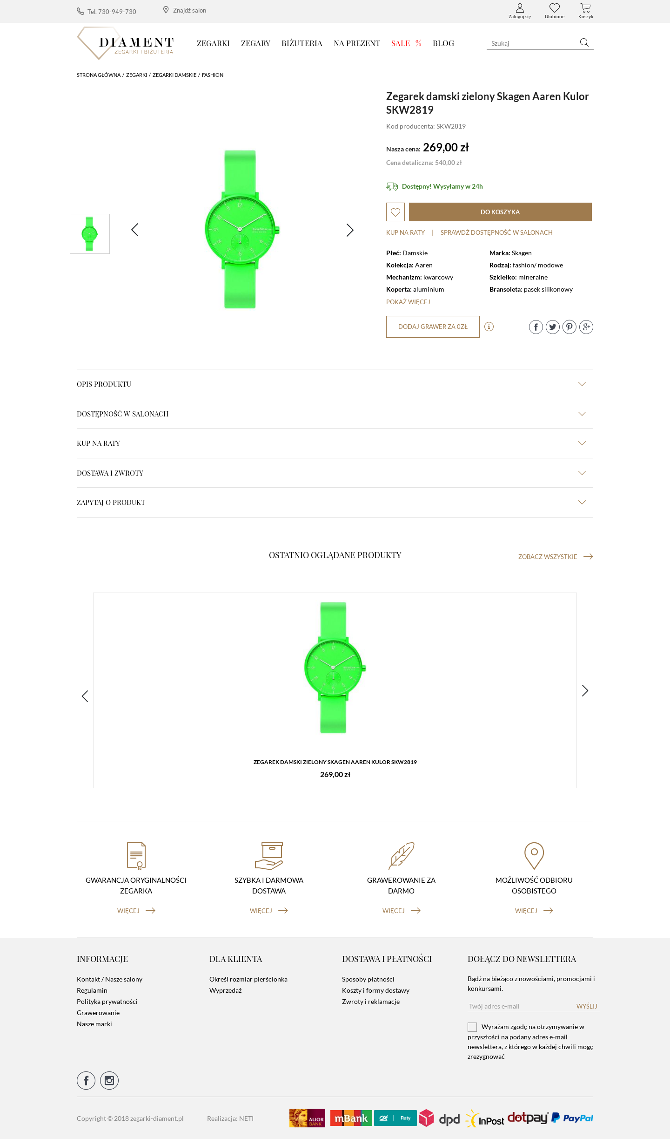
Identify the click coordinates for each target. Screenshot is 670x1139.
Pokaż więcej (408, 302)
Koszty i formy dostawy (375, 990)
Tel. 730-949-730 (106, 11)
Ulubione (554, 11)
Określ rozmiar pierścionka (248, 979)
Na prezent (357, 43)
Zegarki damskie (174, 75)
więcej (136, 910)
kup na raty (331, 443)
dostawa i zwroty (331, 472)
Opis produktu (331, 384)
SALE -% (406, 43)
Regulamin (92, 990)
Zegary (255, 43)
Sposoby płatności (368, 979)
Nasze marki (94, 1024)
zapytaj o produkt (331, 502)
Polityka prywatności (107, 1001)
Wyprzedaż (225, 990)
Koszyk (585, 11)
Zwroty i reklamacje (371, 1001)
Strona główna (99, 75)
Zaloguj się (520, 11)
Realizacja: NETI (230, 1118)
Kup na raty (405, 232)
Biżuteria (301, 43)
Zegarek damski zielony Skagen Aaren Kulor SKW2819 (335, 761)
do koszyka (500, 212)
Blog (443, 43)
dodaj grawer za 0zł (433, 326)
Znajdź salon (184, 10)
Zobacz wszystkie (555, 556)
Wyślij (586, 1006)
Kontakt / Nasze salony (109, 979)
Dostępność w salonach (331, 413)
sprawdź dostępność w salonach (497, 232)
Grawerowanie (98, 1012)
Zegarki (213, 43)
